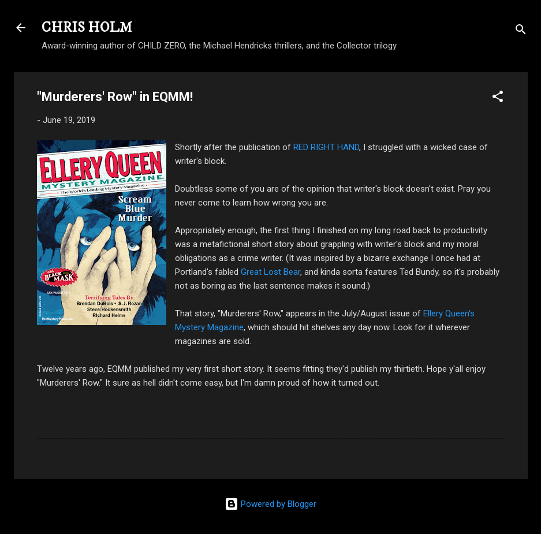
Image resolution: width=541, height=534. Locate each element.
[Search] (521, 31)
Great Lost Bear (270, 272)
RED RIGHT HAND (326, 147)
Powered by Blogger (270, 504)
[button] (498, 98)
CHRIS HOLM (87, 27)
